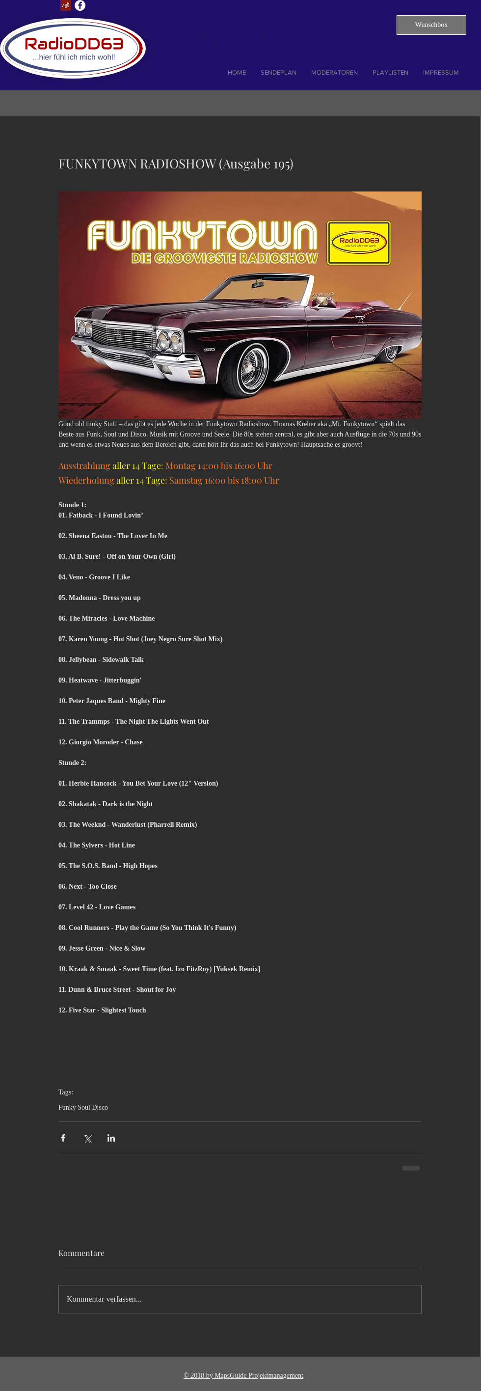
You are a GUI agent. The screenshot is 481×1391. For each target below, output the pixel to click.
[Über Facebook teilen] (63, 1138)
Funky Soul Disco (83, 1107)
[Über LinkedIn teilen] (111, 1138)
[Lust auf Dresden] (65, 5)
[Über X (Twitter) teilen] (87, 1138)
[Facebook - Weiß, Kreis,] (80, 5)
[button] (431, 25)
